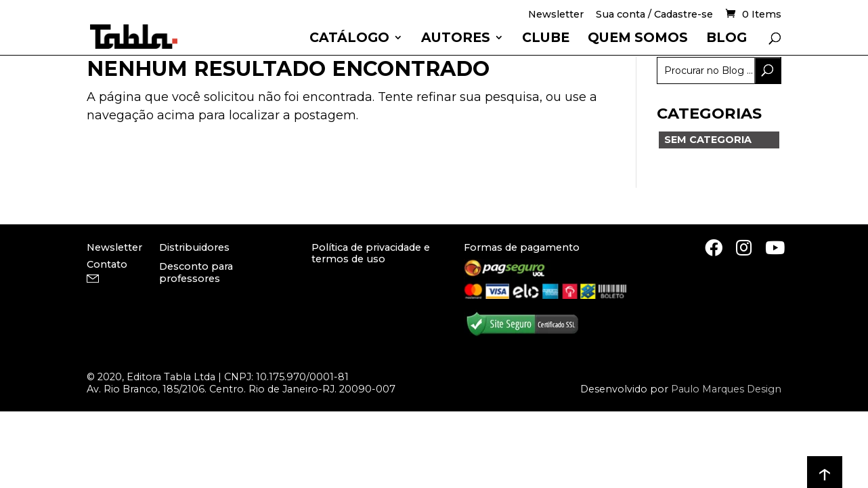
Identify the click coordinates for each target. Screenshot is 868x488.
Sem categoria (708, 140)
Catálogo (349, 39)
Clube (545, 39)
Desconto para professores (196, 272)
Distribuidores (194, 247)
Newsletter (556, 15)
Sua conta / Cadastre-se (654, 15)
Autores (455, 39)
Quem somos (638, 39)
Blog (726, 39)
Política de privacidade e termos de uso (370, 253)
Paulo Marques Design (726, 389)
